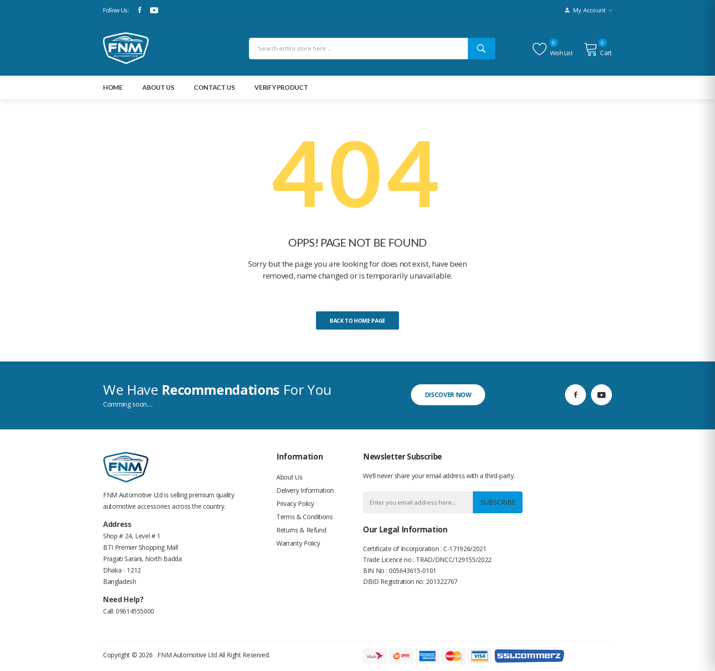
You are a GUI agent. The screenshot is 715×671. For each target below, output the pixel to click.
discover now (449, 394)
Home (113, 87)
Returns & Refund (301, 531)
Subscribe (497, 502)
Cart (598, 49)
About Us (289, 477)
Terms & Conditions (304, 518)
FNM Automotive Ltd (187, 654)
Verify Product (281, 87)
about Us (158, 87)
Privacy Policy (295, 504)
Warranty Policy (298, 545)
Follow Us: (116, 10)
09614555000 (135, 611)
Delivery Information (305, 490)
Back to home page (357, 321)
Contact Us (214, 87)
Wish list (553, 49)
